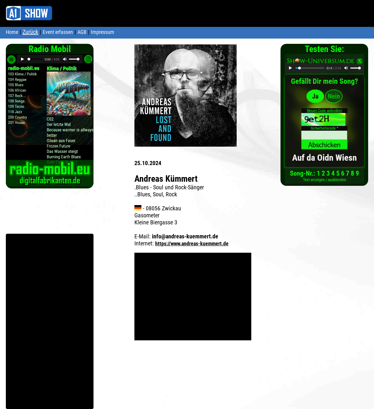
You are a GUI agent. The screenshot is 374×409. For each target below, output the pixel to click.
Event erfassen (58, 32)
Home (12, 32)
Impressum (102, 32)
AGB (81, 32)
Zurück (30, 31)
